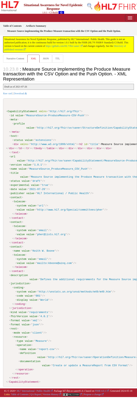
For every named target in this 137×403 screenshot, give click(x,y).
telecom (19, 201)
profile (19, 124)
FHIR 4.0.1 (100, 390)
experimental (20, 185)
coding (18, 287)
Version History (51, 394)
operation (24, 345)
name (14, 168)
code (20, 295)
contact (16, 197)
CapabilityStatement (22, 111)
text (14, 136)
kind (14, 312)
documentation (30, 361)
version (16, 164)
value (19, 115)
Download (19, 93)
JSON (46, 58)
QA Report (35, 394)
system (21, 205)
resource (20, 337)
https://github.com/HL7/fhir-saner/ (63, 46)
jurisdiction (20, 283)
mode (17, 332)
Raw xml (7, 93)
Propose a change (92, 394)
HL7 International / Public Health (33, 390)
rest (14, 328)
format (15, 320)
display (22, 300)
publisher (18, 193)
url (13, 156)
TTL (57, 58)
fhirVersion (19, 316)
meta (14, 119)
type (20, 341)
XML (33, 58)
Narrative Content (15, 58)
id (12, 115)
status (18, 140)
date (14, 189)
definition (28, 353)
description (19, 275)
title (15, 173)
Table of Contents (19, 394)
